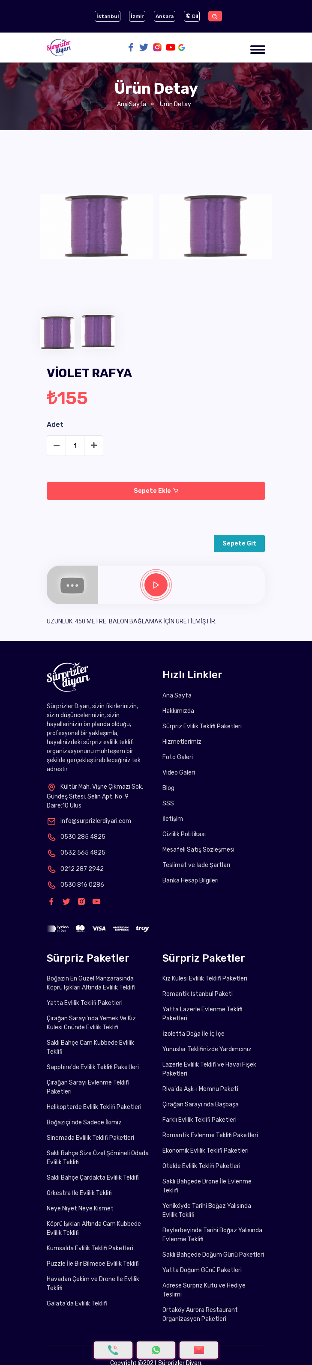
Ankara (165, 16)
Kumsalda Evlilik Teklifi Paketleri (90, 1248)
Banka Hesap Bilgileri (190, 880)
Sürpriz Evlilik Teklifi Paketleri (202, 726)
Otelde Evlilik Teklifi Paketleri (201, 1166)
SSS (168, 803)
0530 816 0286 (75, 884)
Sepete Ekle (156, 491)
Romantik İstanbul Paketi (197, 994)
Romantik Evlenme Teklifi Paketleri (210, 1135)
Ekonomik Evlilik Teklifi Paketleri (205, 1150)
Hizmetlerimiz (181, 741)
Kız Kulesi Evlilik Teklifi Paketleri (204, 978)
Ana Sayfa (131, 104)
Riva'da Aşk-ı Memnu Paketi (200, 1089)
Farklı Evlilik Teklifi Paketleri (199, 1120)
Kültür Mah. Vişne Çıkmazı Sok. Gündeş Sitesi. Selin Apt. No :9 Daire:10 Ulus (95, 796)
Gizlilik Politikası (184, 834)
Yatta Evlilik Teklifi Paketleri (85, 1003)
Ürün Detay (174, 104)
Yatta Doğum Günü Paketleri (202, 1270)
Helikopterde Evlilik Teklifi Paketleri (94, 1107)
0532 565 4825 (76, 852)
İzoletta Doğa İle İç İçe (193, 1033)
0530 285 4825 (76, 836)
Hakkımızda (178, 711)
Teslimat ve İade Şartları (196, 865)
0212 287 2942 (75, 869)
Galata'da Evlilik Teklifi (77, 1303)
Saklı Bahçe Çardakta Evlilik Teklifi (93, 1177)
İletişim (172, 819)
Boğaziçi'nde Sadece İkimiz (84, 1122)
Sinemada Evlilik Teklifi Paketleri (90, 1137)
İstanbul (107, 16)
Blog (168, 788)
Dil (192, 16)
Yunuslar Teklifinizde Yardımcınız (207, 1049)
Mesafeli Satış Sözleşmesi (198, 849)
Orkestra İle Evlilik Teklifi (79, 1193)
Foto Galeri (177, 757)
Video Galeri (178, 772)
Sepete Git (239, 543)
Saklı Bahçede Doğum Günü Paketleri (213, 1254)
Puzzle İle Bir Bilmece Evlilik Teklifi (93, 1263)
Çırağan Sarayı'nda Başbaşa (200, 1104)
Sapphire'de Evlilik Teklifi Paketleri (93, 1067)
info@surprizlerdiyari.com (89, 821)
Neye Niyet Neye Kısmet (80, 1208)
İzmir (137, 16)
